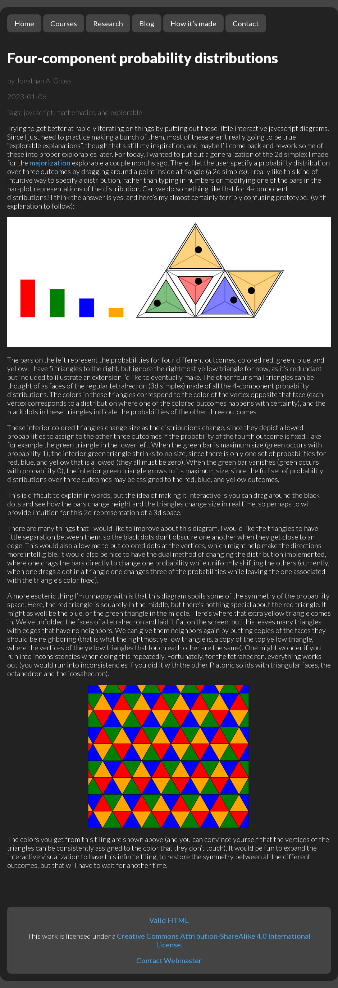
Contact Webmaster (169, 960)
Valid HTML (169, 920)
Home (24, 23)
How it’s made (193, 23)
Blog (146, 23)
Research (108, 23)
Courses (63, 23)
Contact (246, 23)
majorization (49, 162)
